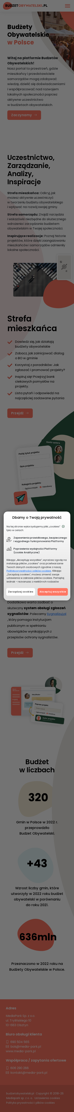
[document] (37, 556)
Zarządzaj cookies (20, 591)
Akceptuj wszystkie (53, 591)
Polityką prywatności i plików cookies (29, 570)
